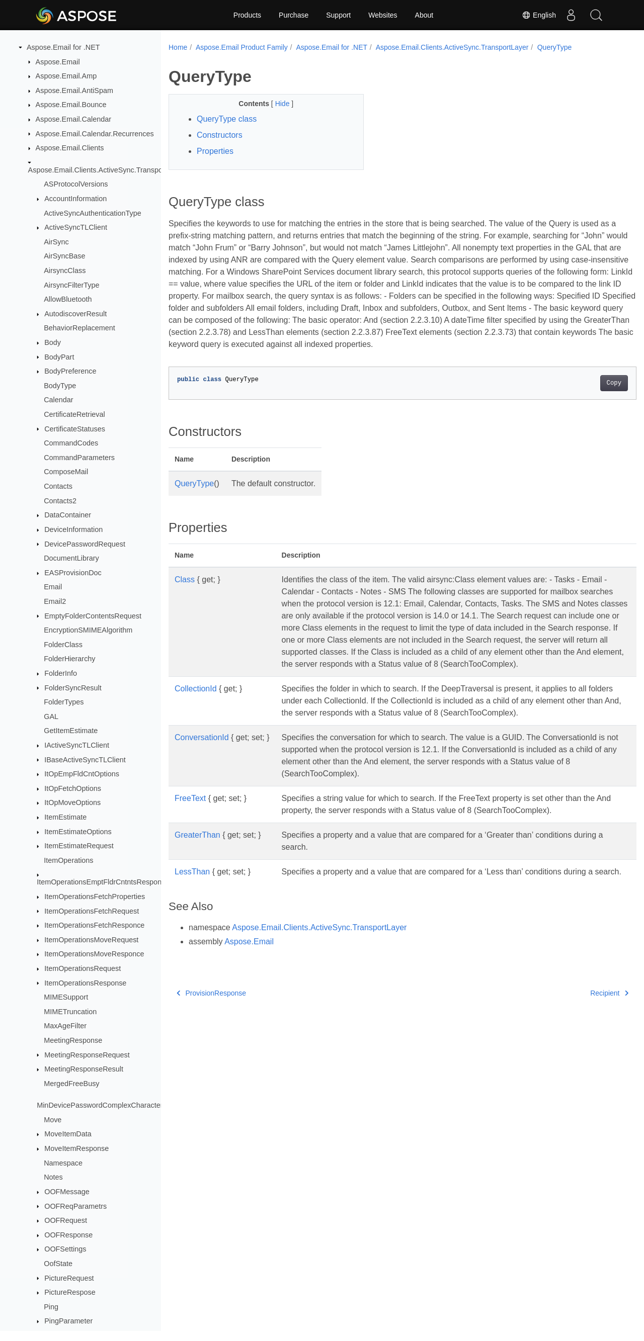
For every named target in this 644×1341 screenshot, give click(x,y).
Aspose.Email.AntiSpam (74, 90)
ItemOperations (68, 860)
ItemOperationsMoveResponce (94, 954)
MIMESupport (66, 997)
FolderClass (63, 645)
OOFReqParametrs (75, 1206)
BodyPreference (70, 371)
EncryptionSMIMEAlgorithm (88, 630)
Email (53, 587)
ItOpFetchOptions (72, 788)
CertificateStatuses (74, 429)
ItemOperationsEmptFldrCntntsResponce (103, 882)
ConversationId (202, 761)
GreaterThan (197, 859)
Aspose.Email (58, 62)
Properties (215, 151)
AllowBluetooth (68, 299)
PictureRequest (69, 1278)
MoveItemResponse (76, 1148)
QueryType (554, 47)
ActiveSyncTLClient (75, 227)
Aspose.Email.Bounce (71, 105)
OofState (58, 1264)
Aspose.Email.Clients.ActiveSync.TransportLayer (106, 170)
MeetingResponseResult (83, 1069)
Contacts (58, 486)
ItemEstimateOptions (78, 832)
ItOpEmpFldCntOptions (81, 774)
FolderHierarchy (69, 659)
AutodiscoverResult (75, 314)
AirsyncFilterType (71, 285)
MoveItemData (68, 1134)
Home (178, 47)
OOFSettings (65, 1249)
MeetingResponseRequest (87, 1055)
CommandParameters (79, 458)
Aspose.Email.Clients (70, 148)
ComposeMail (66, 472)
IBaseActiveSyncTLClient (85, 760)
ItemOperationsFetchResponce (94, 925)
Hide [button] (276, 104)
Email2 (55, 601)
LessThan (192, 895)
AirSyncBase (64, 256)
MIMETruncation (70, 1012)
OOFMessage (67, 1192)
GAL (51, 716)
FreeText (190, 822)
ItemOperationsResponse (85, 983)
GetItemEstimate (71, 731)
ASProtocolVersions (76, 184)
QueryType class (227, 119)
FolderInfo (60, 673)
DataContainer (67, 515)
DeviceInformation (73, 529)
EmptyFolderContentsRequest (92, 616)
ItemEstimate (65, 817)
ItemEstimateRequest (79, 846)
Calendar (58, 400)
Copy (581, 395)
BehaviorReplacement (79, 328)
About (424, 15)
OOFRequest (65, 1220)
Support (338, 15)
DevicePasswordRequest (84, 544)
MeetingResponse (73, 1040)
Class (185, 591)
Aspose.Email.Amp (66, 76)
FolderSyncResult (73, 688)
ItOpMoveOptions (72, 802)
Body (52, 342)
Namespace (63, 1163)
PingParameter (68, 1321)
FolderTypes (64, 702)
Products (247, 15)
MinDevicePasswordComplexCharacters (102, 1105)
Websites (382, 15)
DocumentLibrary (71, 558)
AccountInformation (75, 199)
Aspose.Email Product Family (242, 47)
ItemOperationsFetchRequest (91, 911)
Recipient (577, 1029)
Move (52, 1120)
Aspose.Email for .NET (63, 47)
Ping (51, 1307)
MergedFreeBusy (71, 1084)
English (539, 15)
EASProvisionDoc (73, 573)
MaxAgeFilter (65, 1026)
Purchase (293, 15)
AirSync (56, 242)
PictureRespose (70, 1292)
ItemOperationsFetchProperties (94, 896)
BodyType (60, 386)
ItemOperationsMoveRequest (91, 940)
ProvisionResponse (211, 1029)
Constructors (220, 135)
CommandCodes (71, 443)
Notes (53, 1177)
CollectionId (196, 712)
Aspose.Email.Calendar (73, 119)
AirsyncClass (65, 270)
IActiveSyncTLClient (76, 745)
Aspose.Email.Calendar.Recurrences (95, 134)
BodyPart (59, 357)
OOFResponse (68, 1235)
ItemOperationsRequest (82, 968)
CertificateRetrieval (74, 414)
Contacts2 (60, 501)
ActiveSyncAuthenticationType (92, 213)
